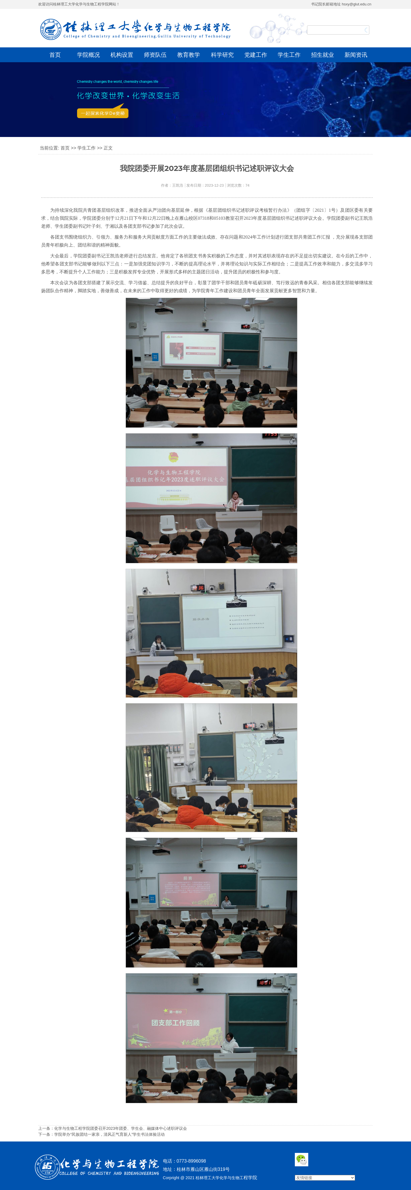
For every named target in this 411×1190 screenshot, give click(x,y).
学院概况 (88, 54)
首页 (55, 54)
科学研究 (222, 54)
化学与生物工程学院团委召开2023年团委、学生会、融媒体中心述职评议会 (120, 1128)
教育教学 (188, 54)
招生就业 (322, 54)
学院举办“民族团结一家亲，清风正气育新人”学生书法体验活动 (109, 1134)
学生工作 (289, 54)
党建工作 (255, 54)
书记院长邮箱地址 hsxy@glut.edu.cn (341, 4)
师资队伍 (155, 54)
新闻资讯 (355, 54)
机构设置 (121, 54)
